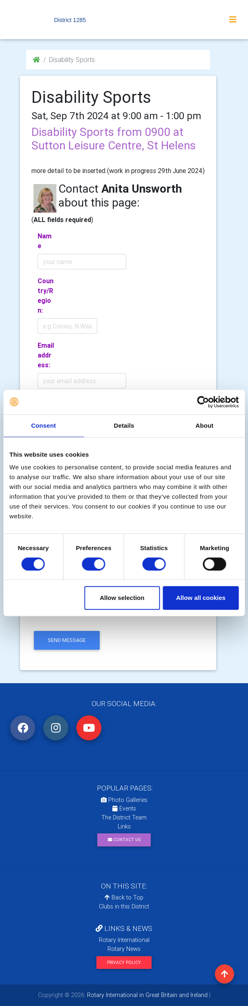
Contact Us (124, 839)
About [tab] (205, 425)
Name (44, 241)
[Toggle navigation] (232, 19)
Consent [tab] (43, 425)
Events (124, 808)
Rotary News (124, 949)
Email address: (46, 355)
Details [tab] (124, 425)
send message (67, 640)
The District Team (124, 817)
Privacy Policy (124, 962)
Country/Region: (46, 295)
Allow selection (122, 597)
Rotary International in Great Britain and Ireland (146, 995)
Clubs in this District (124, 906)
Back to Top (124, 897)
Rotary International (124, 940)
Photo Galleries (124, 800)
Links (124, 826)
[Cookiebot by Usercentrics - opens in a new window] (203, 402)
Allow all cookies (201, 597)
